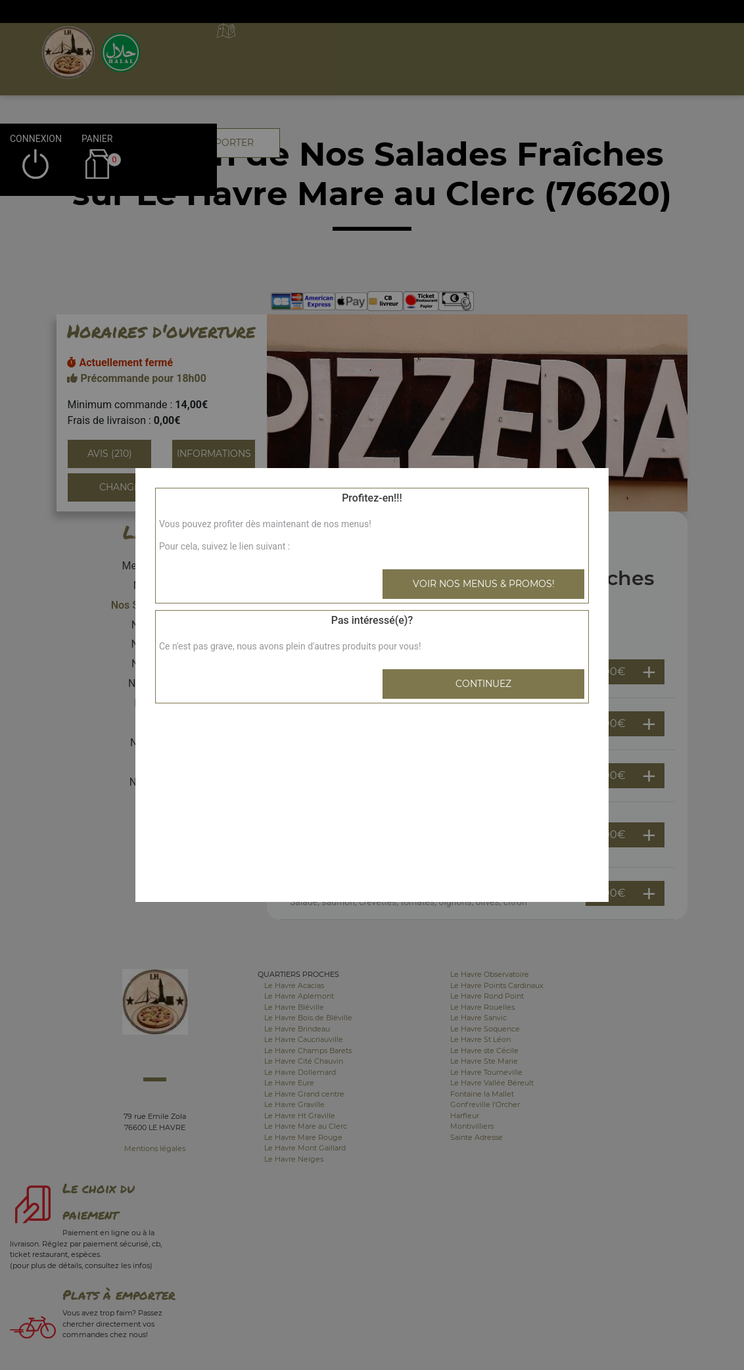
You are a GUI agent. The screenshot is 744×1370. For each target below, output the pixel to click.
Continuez (483, 684)
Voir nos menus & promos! (484, 584)
